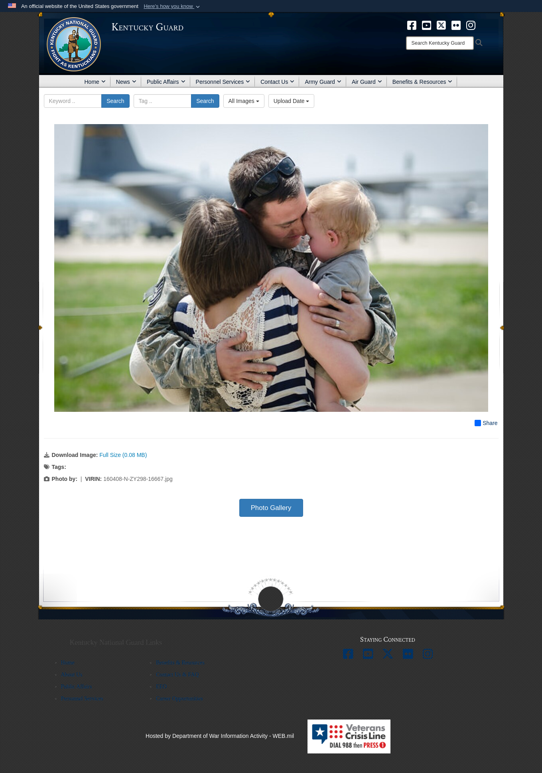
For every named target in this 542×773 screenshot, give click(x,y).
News (126, 82)
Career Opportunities (179, 699)
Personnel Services (223, 82)
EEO (161, 687)
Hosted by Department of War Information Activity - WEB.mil (220, 736)
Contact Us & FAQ (177, 675)
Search (115, 101)
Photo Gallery (271, 508)
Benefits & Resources (422, 82)
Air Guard (367, 82)
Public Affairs (166, 82)
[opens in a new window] (411, 25)
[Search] (440, 43)
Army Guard (323, 82)
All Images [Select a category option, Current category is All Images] (244, 101)
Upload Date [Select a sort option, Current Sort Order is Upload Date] (291, 101)
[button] (172, 6)
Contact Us (277, 82)
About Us (72, 675)
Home (95, 82)
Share (486, 423)
